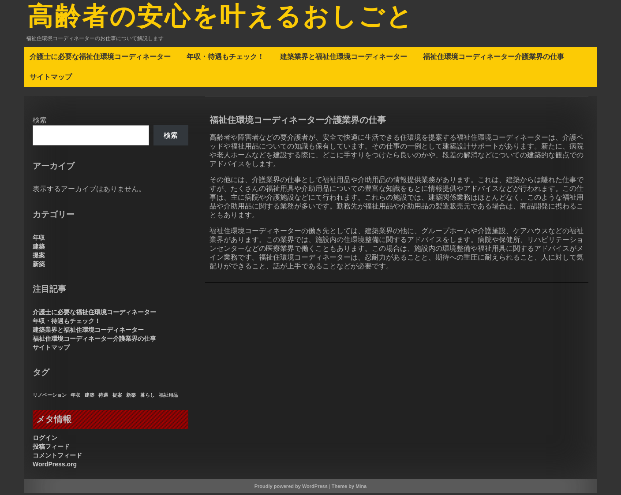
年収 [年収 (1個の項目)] (75, 396)
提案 (39, 257)
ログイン (45, 439)
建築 (39, 248)
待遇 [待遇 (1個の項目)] (103, 396)
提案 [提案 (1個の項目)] (117, 396)
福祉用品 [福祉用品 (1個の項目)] (168, 396)
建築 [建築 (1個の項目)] (89, 396)
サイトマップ (51, 78)
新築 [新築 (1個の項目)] (131, 396)
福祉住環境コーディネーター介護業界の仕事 (493, 58)
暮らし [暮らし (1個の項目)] (147, 396)
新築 (39, 265)
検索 (40, 122)
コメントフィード (57, 457)
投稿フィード (51, 448)
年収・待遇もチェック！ (225, 58)
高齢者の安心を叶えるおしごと (226, 18)
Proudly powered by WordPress (291, 488)
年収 (39, 239)
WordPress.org (55, 465)
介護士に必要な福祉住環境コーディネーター (100, 58)
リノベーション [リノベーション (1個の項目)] (50, 396)
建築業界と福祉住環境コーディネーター (343, 58)
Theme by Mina (349, 488)
